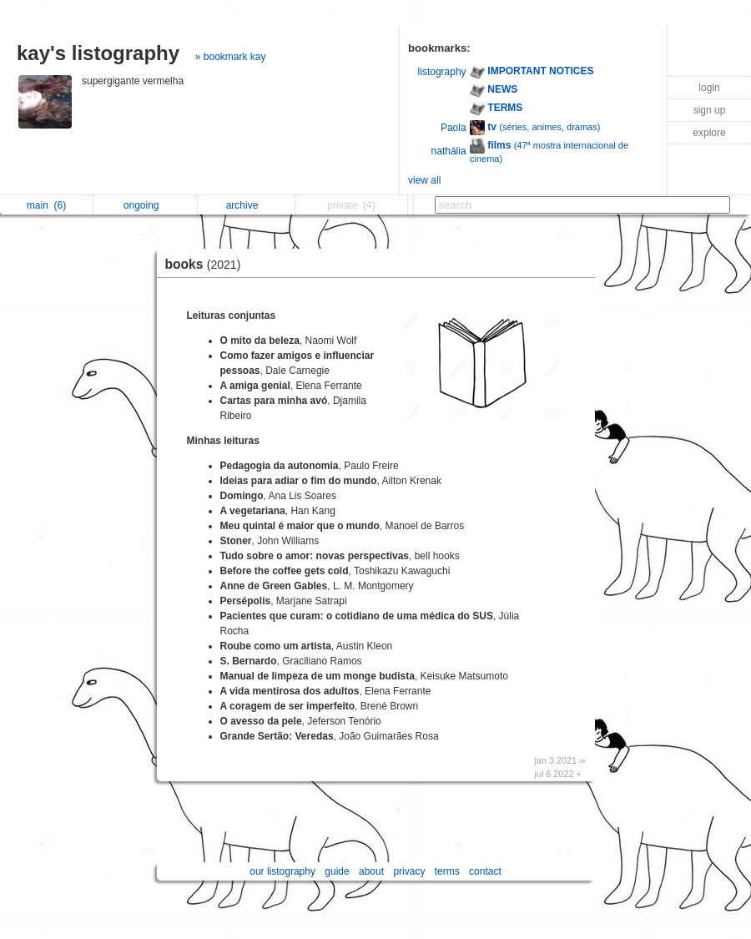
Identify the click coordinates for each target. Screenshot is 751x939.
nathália (448, 151)
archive (246, 205)
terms (447, 871)
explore (709, 133)
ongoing (145, 205)
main (46, 205)
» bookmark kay (230, 57)
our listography (282, 871)
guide (337, 871)
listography (442, 72)
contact (485, 871)
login (708, 87)
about (371, 871)
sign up (709, 110)
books (207, 264)
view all (424, 180)
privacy (409, 871)
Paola (453, 128)
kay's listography (98, 53)
